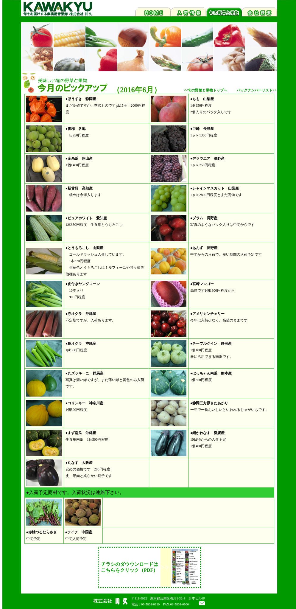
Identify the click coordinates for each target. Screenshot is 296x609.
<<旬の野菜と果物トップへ (206, 90)
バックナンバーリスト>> (257, 90)
